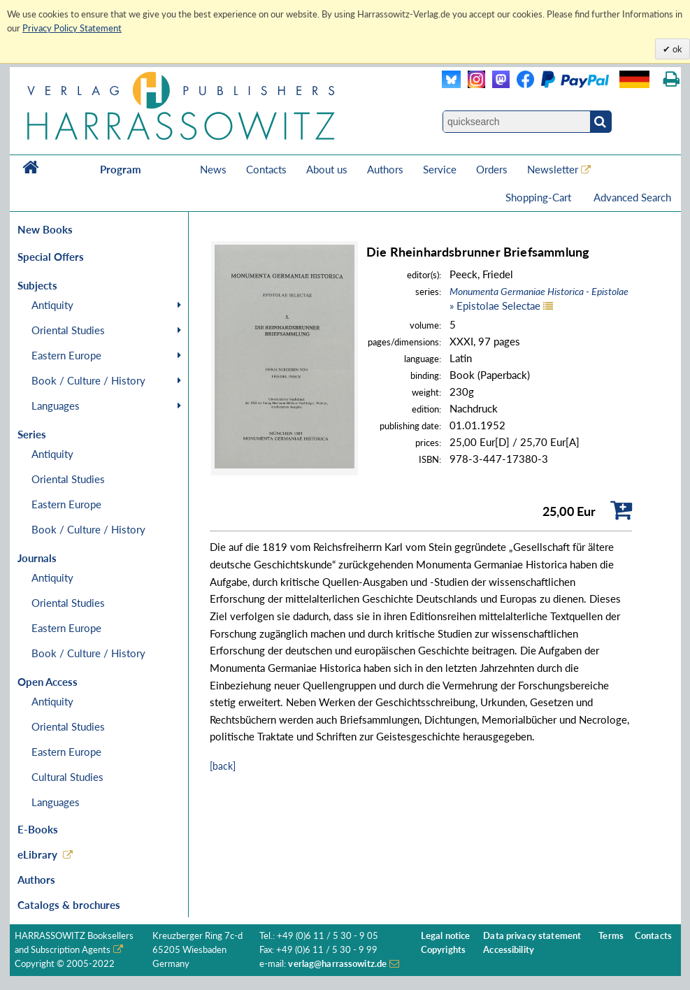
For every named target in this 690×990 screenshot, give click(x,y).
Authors (385, 169)
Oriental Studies (68, 330)
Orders (492, 169)
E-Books (37, 829)
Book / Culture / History (88, 380)
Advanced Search (632, 197)
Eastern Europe (66, 355)
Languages (55, 405)
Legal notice (445, 936)
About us (326, 169)
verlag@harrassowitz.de (337, 964)
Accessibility (508, 950)
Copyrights (443, 950)
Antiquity (52, 305)
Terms (611, 936)
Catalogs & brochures (68, 904)
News (213, 169)
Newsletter (552, 169)
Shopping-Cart (539, 197)
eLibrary (37, 854)
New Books (45, 229)
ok (676, 49)
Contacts (266, 169)
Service (440, 169)
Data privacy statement (532, 936)
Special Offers (50, 256)
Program (120, 169)
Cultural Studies (67, 776)
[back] (223, 766)
